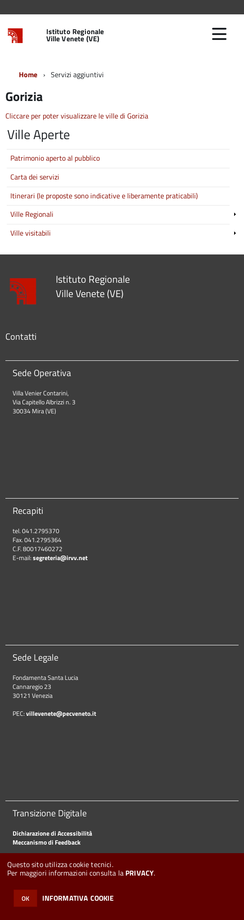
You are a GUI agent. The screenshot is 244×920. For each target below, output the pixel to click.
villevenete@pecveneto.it (61, 713)
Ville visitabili (30, 233)
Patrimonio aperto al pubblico (55, 158)
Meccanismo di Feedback (46, 842)
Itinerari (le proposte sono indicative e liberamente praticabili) (104, 195)
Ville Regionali (31, 214)
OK (25, 898)
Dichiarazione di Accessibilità (52, 833)
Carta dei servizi (34, 176)
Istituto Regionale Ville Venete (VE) (75, 35)
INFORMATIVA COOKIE (78, 898)
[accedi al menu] (219, 34)
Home (28, 74)
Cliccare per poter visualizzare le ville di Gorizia (76, 115)
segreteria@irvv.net (60, 557)
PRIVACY (139, 872)
